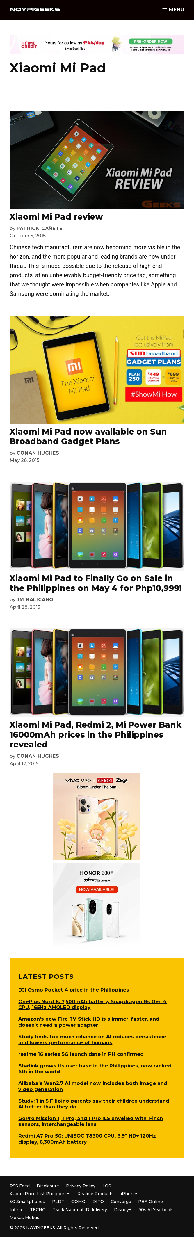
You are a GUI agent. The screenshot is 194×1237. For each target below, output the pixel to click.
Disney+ (122, 1209)
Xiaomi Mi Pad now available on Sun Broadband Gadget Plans (88, 436)
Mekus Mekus (24, 1217)
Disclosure (48, 1185)
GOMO (78, 1201)
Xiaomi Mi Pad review (56, 217)
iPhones (129, 1193)
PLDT (58, 1201)
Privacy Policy (80, 1185)
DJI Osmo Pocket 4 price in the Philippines (73, 990)
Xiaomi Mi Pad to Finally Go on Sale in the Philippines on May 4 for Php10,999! (95, 583)
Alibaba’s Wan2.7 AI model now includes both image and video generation (92, 1086)
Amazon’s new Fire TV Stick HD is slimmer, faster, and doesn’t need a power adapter (88, 1022)
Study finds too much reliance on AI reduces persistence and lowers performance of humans (92, 1039)
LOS (106, 1185)
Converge (121, 1201)
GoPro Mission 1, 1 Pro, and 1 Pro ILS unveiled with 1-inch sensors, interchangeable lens (90, 1121)
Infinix (16, 1209)
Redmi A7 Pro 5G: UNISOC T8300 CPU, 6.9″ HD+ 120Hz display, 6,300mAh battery (87, 1139)
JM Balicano (35, 599)
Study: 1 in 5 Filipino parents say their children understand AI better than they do (93, 1104)
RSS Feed (20, 1185)
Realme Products (95, 1193)
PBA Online (150, 1201)
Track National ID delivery (80, 1209)
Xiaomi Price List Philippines (40, 1193)
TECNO (38, 1209)
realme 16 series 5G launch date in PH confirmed (81, 1054)
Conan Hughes (38, 453)
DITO (98, 1201)
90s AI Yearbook (155, 1209)
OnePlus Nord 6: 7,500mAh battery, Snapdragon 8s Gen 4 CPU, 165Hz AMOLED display (92, 1004)
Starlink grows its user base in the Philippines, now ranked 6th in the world (95, 1068)
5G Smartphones (27, 1201)
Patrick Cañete (39, 228)
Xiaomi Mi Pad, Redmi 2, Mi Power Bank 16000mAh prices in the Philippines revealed (95, 734)
